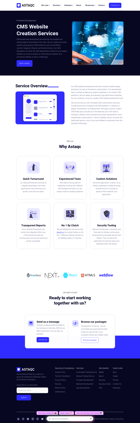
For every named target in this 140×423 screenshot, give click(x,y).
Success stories (105, 384)
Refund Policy (60, 388)
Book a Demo (24, 63)
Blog (114, 372)
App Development (83, 388)
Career (115, 376)
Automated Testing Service (86, 372)
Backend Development (84, 384)
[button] (45, 5)
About (78, 5)
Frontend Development (85, 380)
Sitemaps (116, 388)
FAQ (100, 388)
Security (58, 384)
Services (102, 380)
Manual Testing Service (85, 376)
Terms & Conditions (62, 376)
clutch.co (60, 232)
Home (101, 372)
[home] (25, 5)
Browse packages (89, 340)
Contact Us (115, 5)
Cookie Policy (60, 372)
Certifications (60, 391)
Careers (101, 5)
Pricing (115, 380)
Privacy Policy (60, 380)
